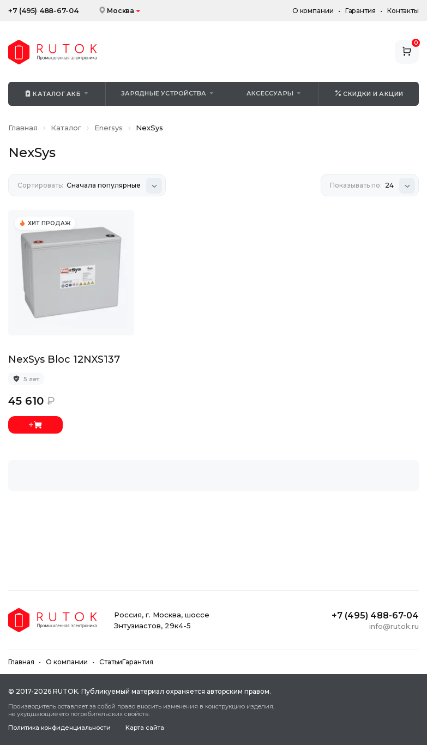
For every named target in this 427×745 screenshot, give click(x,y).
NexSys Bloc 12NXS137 (64, 359)
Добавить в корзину (35, 425)
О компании (313, 11)
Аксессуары (269, 93)
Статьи (110, 662)
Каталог (66, 127)
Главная (23, 127)
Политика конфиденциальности (59, 727)
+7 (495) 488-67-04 (43, 10)
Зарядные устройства (163, 93)
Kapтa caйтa (144, 727)
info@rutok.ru (394, 626)
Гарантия (360, 11)
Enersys (108, 127)
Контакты (403, 11)
